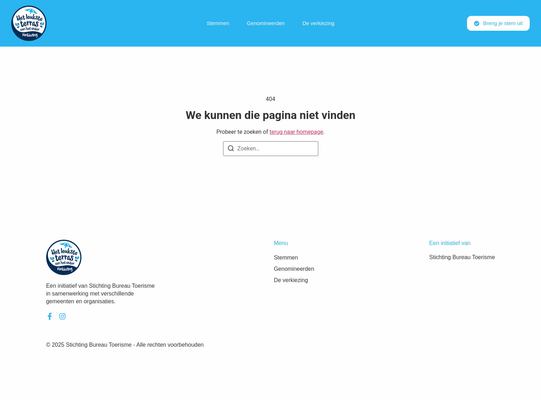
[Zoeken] (231, 149)
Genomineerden (266, 23)
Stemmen (218, 23)
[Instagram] (62, 316)
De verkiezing (318, 23)
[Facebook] (49, 316)
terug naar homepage (296, 132)
